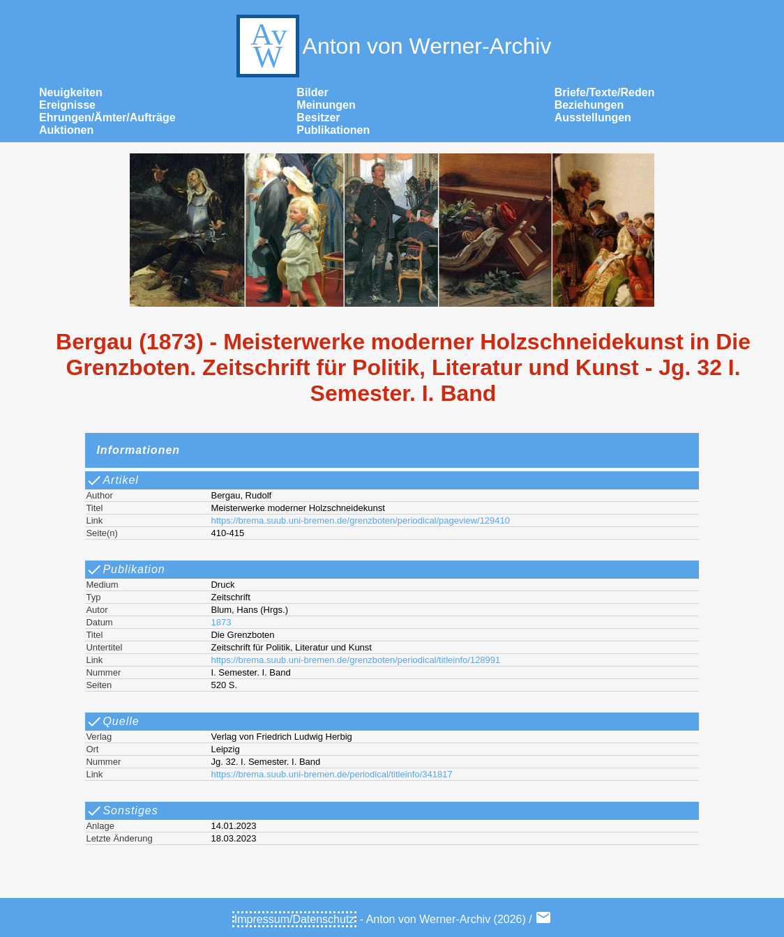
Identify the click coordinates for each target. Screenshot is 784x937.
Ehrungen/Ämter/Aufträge (107, 117)
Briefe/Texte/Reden (605, 92)
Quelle (112, 721)
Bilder (312, 92)
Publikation (125, 569)
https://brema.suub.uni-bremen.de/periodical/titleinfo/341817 (331, 774)
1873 (221, 622)
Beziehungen (589, 105)
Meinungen (325, 105)
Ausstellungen (593, 117)
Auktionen (66, 130)
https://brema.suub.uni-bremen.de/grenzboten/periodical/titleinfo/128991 (355, 660)
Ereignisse (67, 105)
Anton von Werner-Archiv (392, 46)
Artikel (112, 480)
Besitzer (318, 117)
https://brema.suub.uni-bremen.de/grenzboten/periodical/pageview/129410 (360, 520)
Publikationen (333, 130)
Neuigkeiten (71, 92)
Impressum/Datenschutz (294, 919)
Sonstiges (122, 810)
